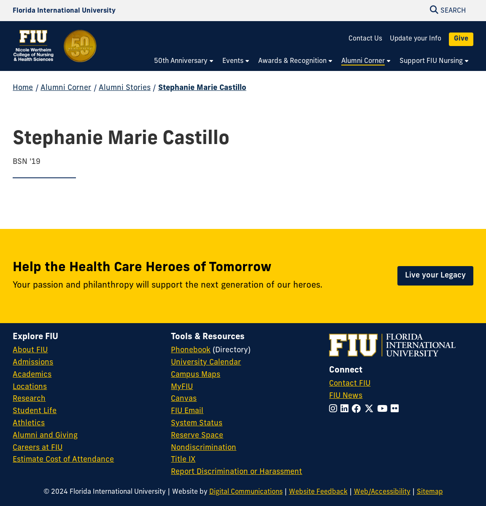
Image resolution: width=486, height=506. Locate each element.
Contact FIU (349, 384)
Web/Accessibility (382, 492)
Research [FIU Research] (29, 399)
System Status (196, 423)
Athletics (29, 423)
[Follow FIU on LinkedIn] (346, 409)
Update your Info (415, 38)
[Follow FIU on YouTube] (384, 409)
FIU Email (187, 411)
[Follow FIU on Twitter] (370, 409)
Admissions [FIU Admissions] (33, 363)
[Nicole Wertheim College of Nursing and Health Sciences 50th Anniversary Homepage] (55, 52)
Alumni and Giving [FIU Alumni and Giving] (45, 436)
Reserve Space (197, 436)
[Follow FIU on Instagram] (334, 409)
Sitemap (430, 492)
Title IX (183, 460)
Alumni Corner (65, 88)
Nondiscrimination (203, 448)
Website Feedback (318, 492)
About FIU (30, 350)
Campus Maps (195, 375)
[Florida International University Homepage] (64, 11)
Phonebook (191, 350)
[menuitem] (184, 61)
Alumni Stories (125, 88)
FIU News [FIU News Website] (345, 396)
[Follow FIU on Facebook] (358, 409)
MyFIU (182, 387)
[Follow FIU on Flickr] (396, 409)
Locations (30, 387)
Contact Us (365, 38)
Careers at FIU (37, 448)
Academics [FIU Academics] (32, 375)
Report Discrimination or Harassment (236, 472)
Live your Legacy (435, 276)
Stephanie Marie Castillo (202, 88)
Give (461, 38)
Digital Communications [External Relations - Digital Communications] (246, 492)
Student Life (35, 411)
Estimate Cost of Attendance (63, 460)
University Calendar (206, 363)
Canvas (184, 399)
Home (23, 88)
